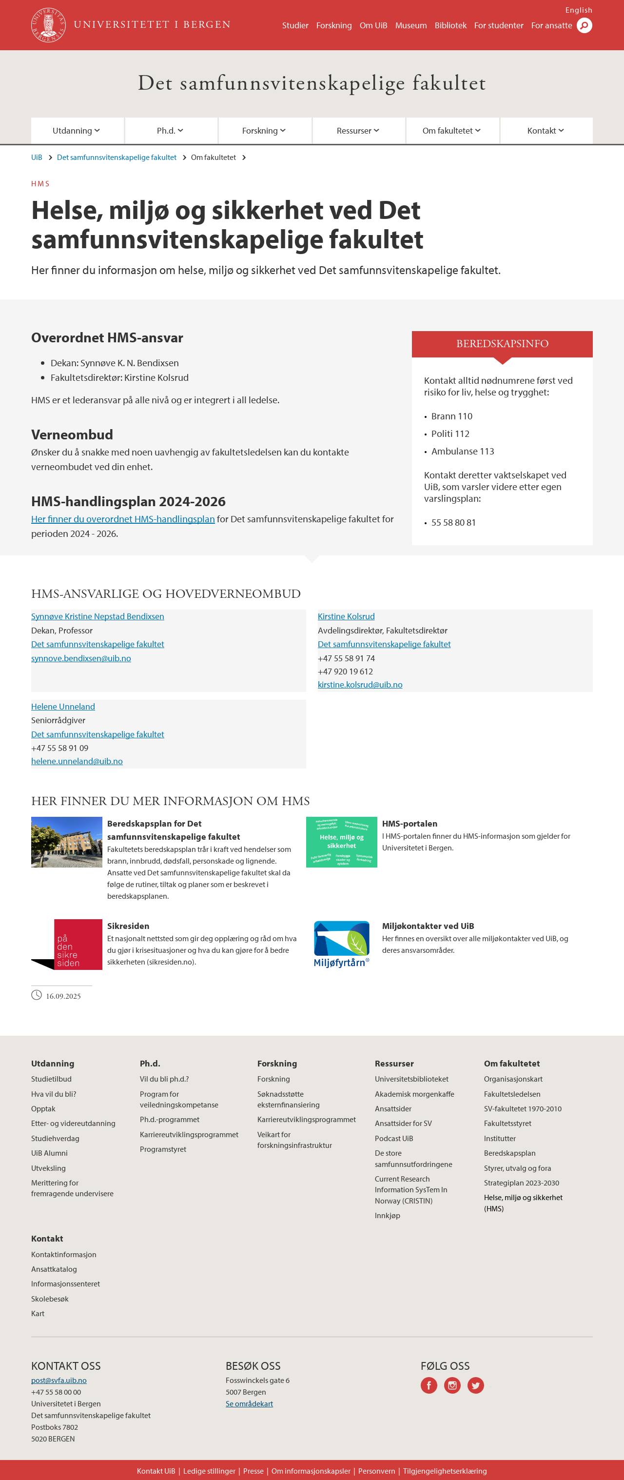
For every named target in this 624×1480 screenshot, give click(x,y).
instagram (456, 1387)
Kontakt (541, 130)
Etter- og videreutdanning (73, 1123)
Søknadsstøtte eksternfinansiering (288, 1099)
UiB (36, 157)
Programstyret (163, 1149)
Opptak (43, 1108)
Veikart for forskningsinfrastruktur (294, 1139)
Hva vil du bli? (54, 1094)
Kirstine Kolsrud (346, 616)
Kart (37, 1313)
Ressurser (354, 130)
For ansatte (551, 25)
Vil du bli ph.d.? (164, 1079)
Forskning (334, 25)
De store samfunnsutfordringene (413, 1158)
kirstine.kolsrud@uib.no (360, 684)
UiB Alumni (49, 1153)
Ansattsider (393, 1108)
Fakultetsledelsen (512, 1094)
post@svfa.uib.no (59, 1380)
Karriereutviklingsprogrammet (189, 1134)
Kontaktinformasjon (64, 1254)
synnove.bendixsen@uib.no (81, 658)
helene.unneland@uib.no (77, 761)
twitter (479, 1387)
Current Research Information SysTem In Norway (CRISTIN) (411, 1189)
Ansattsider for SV (403, 1123)
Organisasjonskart (513, 1079)
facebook (432, 1387)
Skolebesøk (50, 1298)
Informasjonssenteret (65, 1283)
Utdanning (72, 130)
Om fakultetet (448, 130)
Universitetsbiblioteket (411, 1079)
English (579, 10)
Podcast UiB (394, 1138)
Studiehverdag (55, 1138)
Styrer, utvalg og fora (517, 1168)
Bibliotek (451, 25)
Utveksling (48, 1168)
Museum (411, 25)
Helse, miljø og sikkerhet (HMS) (523, 1202)
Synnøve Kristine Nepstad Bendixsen (97, 616)
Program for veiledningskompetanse (179, 1099)
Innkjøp (387, 1215)
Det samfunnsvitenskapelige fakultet (312, 84)
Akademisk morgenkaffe (414, 1094)
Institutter (500, 1138)
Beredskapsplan (510, 1153)
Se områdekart (249, 1403)
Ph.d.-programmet (169, 1119)
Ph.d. (166, 130)
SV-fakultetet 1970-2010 (523, 1108)
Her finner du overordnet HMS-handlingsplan (123, 519)
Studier (295, 25)
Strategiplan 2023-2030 (521, 1182)
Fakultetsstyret (507, 1123)
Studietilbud (51, 1079)
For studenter (499, 25)
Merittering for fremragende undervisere (72, 1188)
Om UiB (374, 25)
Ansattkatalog (54, 1269)
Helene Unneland (63, 706)
